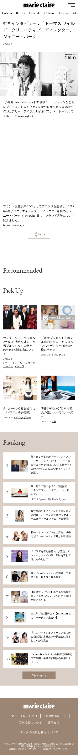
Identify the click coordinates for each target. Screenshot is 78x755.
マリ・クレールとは (24, 716)
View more (39, 675)
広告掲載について (30, 722)
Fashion (7, 13)
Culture (50, 13)
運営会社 (53, 722)
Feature (65, 13)
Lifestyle (35, 13)
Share (39, 234)
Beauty (20, 13)
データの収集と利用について (39, 732)
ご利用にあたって (55, 716)
